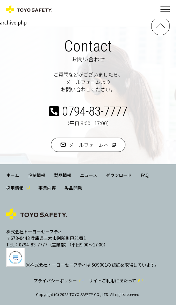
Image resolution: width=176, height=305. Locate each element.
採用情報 (15, 188)
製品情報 (62, 175)
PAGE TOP (160, 26)
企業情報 (36, 175)
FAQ (145, 175)
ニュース (88, 175)
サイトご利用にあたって (112, 280)
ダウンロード (119, 175)
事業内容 (47, 188)
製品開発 (73, 188)
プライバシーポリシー (55, 280)
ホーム (12, 175)
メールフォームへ (89, 144)
